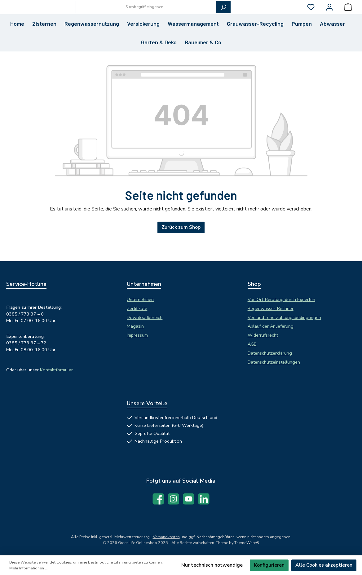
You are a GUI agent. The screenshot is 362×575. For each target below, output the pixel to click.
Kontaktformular (56, 370)
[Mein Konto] (329, 18)
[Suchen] (257, 18)
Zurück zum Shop (181, 249)
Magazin (135, 326)
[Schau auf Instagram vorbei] (173, 499)
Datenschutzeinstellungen (274, 362)
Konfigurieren (269, 565)
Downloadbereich (144, 317)
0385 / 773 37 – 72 (26, 343)
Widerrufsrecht (263, 335)
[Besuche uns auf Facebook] (158, 499)
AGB (252, 344)
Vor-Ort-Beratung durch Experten (281, 299)
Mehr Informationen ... (28, 568)
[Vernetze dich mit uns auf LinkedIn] (204, 499)
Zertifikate (137, 308)
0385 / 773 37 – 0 (25, 314)
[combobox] (180, 18)
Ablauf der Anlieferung (271, 326)
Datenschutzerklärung (270, 353)
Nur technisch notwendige (212, 565)
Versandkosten (166, 536)
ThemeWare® (246, 542)
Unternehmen (140, 299)
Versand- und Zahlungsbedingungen (284, 317)
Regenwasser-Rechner (271, 308)
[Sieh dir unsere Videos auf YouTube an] (189, 499)
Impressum (137, 335)
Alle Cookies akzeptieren (323, 565)
